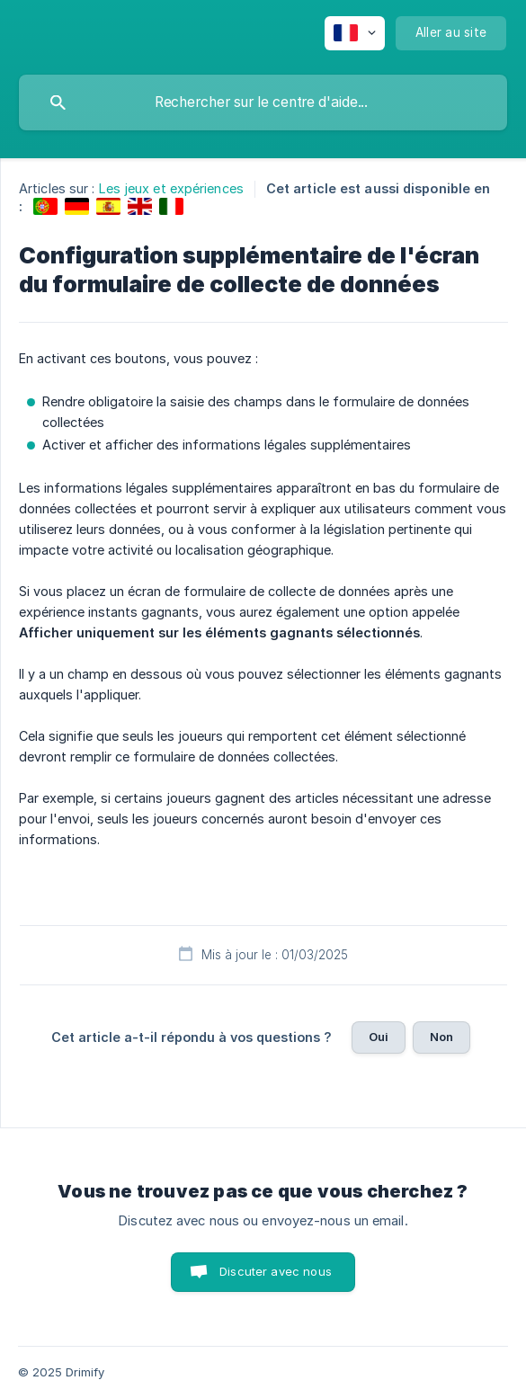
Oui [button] (378, 1036)
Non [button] (441, 1036)
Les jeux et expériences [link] (171, 188)
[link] (45, 206)
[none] (355, 33)
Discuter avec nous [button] (275, 1271)
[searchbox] (263, 102)
